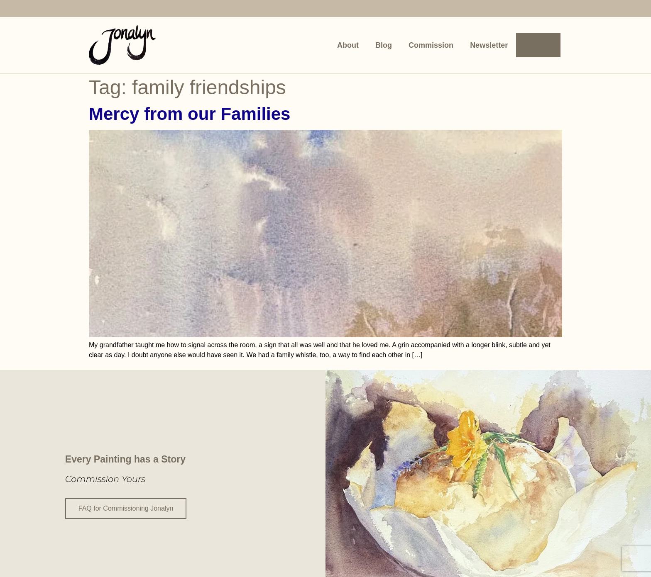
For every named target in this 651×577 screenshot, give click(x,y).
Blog (383, 45)
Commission (431, 45)
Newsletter (489, 45)
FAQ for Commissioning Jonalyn (126, 507)
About (348, 45)
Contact (538, 45)
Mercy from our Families (189, 114)
